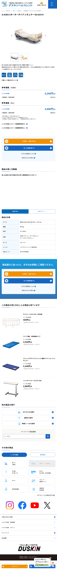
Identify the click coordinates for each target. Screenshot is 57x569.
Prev (11, 36)
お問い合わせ (15, 566)
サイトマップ (5, 533)
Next (45, 36)
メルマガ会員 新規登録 (8, 522)
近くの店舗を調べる (29, 148)
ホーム (3, 10)
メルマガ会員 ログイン (8, 527)
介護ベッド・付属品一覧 (17, 10)
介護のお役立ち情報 (7, 517)
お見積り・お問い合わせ (29, 141)
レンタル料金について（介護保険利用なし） (14, 128)
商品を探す (8, 10)
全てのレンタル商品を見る (45, 495)
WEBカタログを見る (28, 158)
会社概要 (4, 538)
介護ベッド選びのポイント (9, 80)
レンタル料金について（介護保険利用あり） (14, 124)
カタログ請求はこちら (27, 154)
